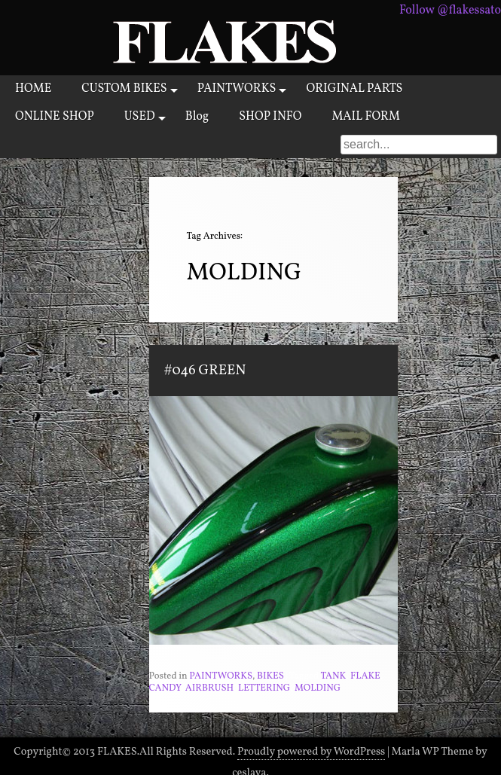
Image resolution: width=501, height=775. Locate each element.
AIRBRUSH (209, 688)
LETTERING (264, 688)
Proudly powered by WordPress (311, 751)
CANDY (165, 688)
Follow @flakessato (450, 10)
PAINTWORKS (236, 89)
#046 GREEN (205, 370)
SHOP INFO (270, 116)
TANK (333, 676)
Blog (197, 116)
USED (139, 116)
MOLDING (318, 688)
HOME (33, 89)
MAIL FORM (365, 116)
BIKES (270, 676)
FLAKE (365, 676)
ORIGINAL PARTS (354, 89)
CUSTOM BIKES (123, 89)
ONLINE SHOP (54, 116)
